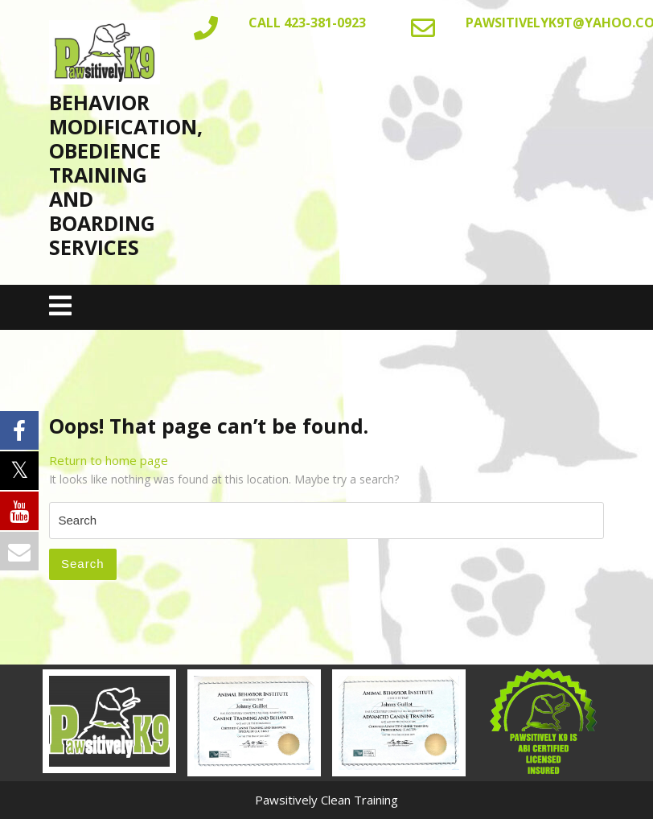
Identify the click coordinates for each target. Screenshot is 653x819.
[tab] (60, 307)
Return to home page (108, 460)
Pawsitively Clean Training (326, 800)
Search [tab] (83, 563)
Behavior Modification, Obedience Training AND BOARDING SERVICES (126, 174)
